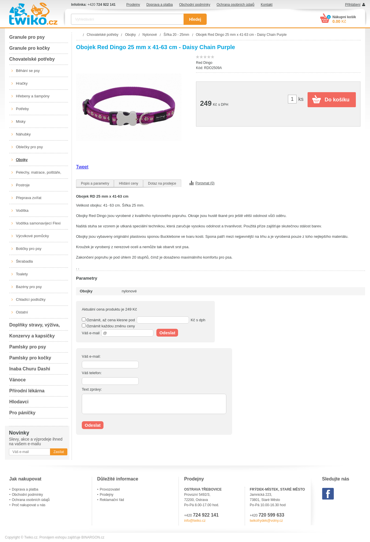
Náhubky (23, 134)
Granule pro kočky (29, 48)
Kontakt (267, 5)
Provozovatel (110, 489)
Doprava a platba (159, 5)
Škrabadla (24, 261)
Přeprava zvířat (28, 198)
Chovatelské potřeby (32, 59)
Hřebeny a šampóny (32, 96)
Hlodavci (19, 401)
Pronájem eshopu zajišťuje (59, 537)
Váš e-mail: (91, 356)
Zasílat (58, 452)
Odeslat (167, 332)
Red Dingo (204, 63)
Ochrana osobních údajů (235, 5)
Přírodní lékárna (27, 390)
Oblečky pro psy (29, 147)
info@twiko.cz (195, 521)
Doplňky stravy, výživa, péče (34, 326)
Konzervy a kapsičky (32, 335)
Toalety (22, 274)
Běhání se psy (28, 70)
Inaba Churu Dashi (29, 368)
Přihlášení (352, 5)
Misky (20, 121)
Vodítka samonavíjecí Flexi (38, 223)
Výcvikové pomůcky (32, 236)
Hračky (21, 83)
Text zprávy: (92, 389)
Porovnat (204, 183)
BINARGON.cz (93, 537)
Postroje (23, 185)
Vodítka (22, 210)
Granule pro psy (27, 37)
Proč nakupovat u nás (28, 505)
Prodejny (133, 5)
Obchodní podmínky (194, 5)
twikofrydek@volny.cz (266, 521)
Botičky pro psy (28, 248)
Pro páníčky (22, 412)
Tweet (82, 166)
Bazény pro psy (29, 287)
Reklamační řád (112, 500)
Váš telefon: (92, 373)
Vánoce (17, 379)
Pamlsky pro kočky (30, 357)
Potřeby (22, 109)
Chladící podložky (31, 299)
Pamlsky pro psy (27, 346)
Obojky (21, 159)
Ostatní (22, 312)
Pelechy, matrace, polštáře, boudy (38, 174)
